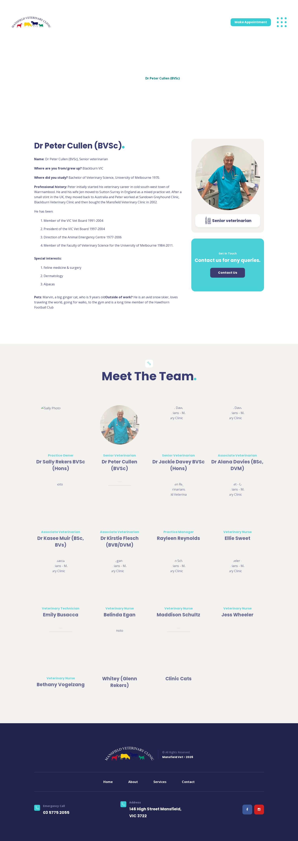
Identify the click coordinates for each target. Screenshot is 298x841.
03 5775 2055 (35, 5)
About (75, 22)
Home (63, 22)
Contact (197, 22)
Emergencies (138, 22)
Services (89, 22)
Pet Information (163, 22)
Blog (184, 22)
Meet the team (113, 22)
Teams (136, 75)
